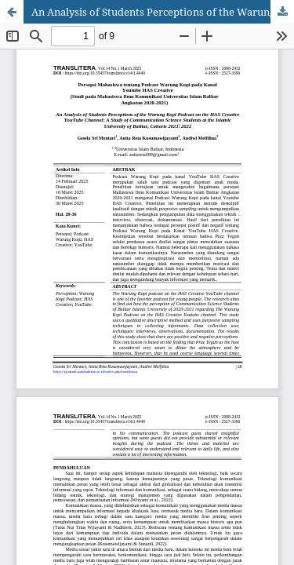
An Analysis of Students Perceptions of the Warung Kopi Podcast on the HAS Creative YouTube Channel (162, 12)
